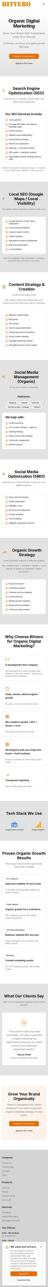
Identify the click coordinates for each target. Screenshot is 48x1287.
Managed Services (11, 1220)
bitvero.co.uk (37, 1280)
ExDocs (5, 1187)
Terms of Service (31, 1267)
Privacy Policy (15, 1267)
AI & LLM (6, 1200)
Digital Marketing (10, 1216)
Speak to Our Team (24, 63)
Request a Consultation (24, 56)
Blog (4, 1175)
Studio (5, 1191)
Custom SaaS (8, 1196)
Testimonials (8, 1167)
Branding (6, 1212)
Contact (6, 1171)
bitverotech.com (22, 1280)
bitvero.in (9, 1280)
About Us (6, 1163)
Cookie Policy (24, 1270)
